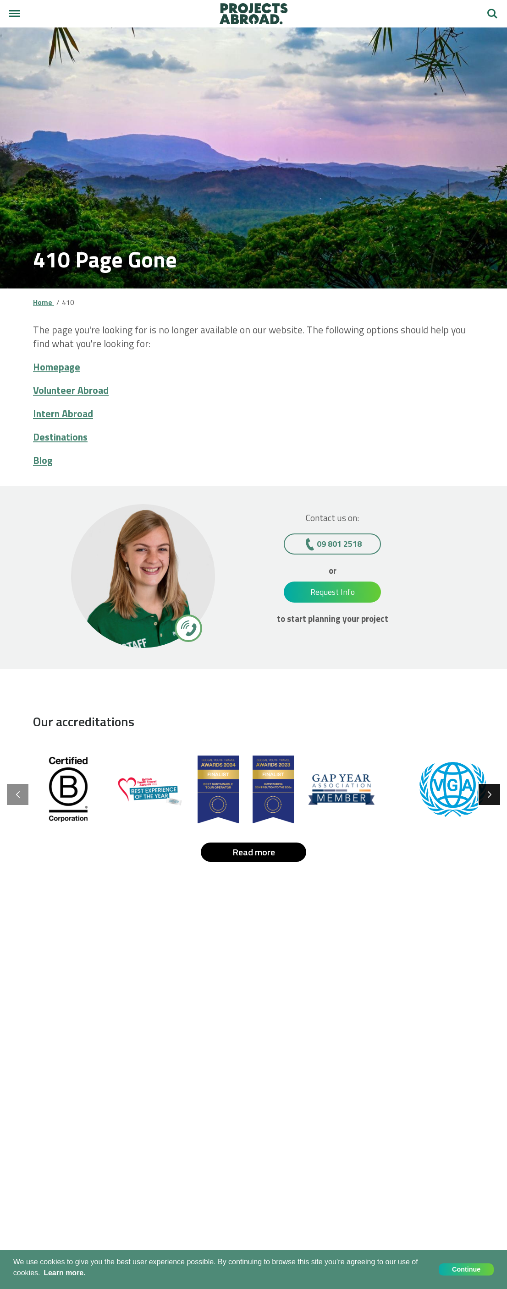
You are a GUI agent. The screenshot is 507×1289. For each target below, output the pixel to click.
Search (492, 14)
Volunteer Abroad (71, 390)
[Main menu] (15, 14)
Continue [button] (466, 1269)
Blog (43, 460)
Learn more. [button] (65, 1273)
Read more (253, 852)
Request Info (332, 592)
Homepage (56, 366)
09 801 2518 (339, 544)
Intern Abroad (63, 413)
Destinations (60, 437)
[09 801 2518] (187, 627)
